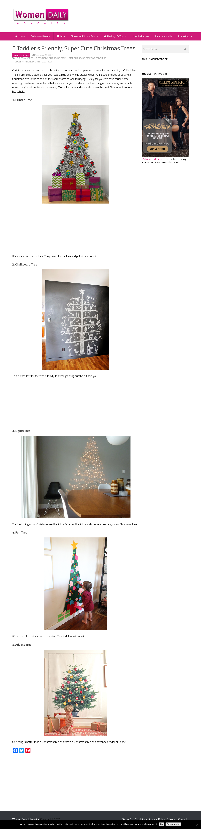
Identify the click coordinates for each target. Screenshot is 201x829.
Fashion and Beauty (41, 37)
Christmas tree (24, 59)
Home (20, 37)
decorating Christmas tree (51, 59)
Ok (161, 824)
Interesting (185, 37)
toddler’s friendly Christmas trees (33, 63)
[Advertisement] (75, 231)
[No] (197, 824)
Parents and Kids (165, 37)
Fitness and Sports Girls (84, 37)
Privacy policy (173, 824)
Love (61, 37)
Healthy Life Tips (115, 37)
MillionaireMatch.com (154, 160)
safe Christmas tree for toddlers (87, 59)
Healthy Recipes (142, 37)
